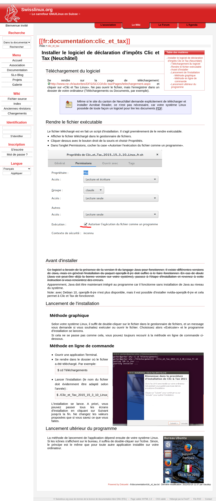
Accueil (17, 60)
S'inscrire (17, 149)
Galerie (17, 84)
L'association (108, 24)
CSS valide (161, 499)
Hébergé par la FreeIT (179, 499)
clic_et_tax (53, 46)
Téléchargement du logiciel (185, 63)
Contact (208, 499)
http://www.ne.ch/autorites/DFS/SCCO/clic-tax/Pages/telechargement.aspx (100, 83)
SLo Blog (17, 75)
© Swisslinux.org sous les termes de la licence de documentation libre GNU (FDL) (90, 499)
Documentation (17, 70)
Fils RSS (197, 499)
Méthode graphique (185, 75)
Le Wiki (136, 24)
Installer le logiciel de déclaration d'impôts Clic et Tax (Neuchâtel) (185, 59)
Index (17, 103)
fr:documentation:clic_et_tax (84, 41)
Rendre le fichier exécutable (186, 66)
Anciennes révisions (17, 108)
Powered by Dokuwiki (118, 484)
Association (17, 65)
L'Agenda (191, 24)
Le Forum (164, 24)
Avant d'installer (179, 69)
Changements (17, 113)
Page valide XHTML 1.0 (141, 499)
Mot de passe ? (17, 154)
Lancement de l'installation (185, 72)
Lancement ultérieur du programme (81, 428)
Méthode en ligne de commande (186, 80)
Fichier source (17, 98)
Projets (17, 79)
